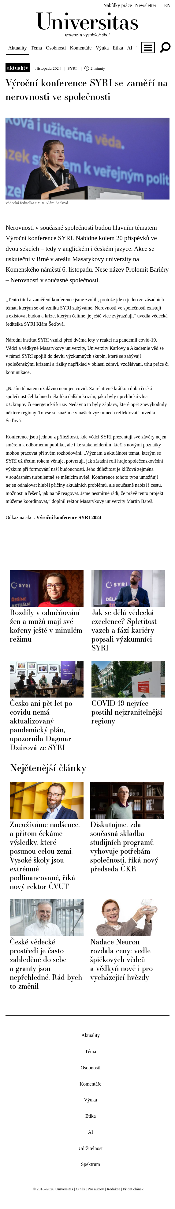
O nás (80, 1189)
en (167, 5)
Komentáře (80, 47)
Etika (118, 47)
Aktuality (17, 47)
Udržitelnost (90, 1148)
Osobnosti (56, 47)
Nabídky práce (117, 5)
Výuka (102, 47)
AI (129, 47)
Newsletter (145, 5)
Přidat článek (133, 1189)
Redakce (113, 1189)
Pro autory (96, 1189)
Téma (36, 47)
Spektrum (90, 1164)
